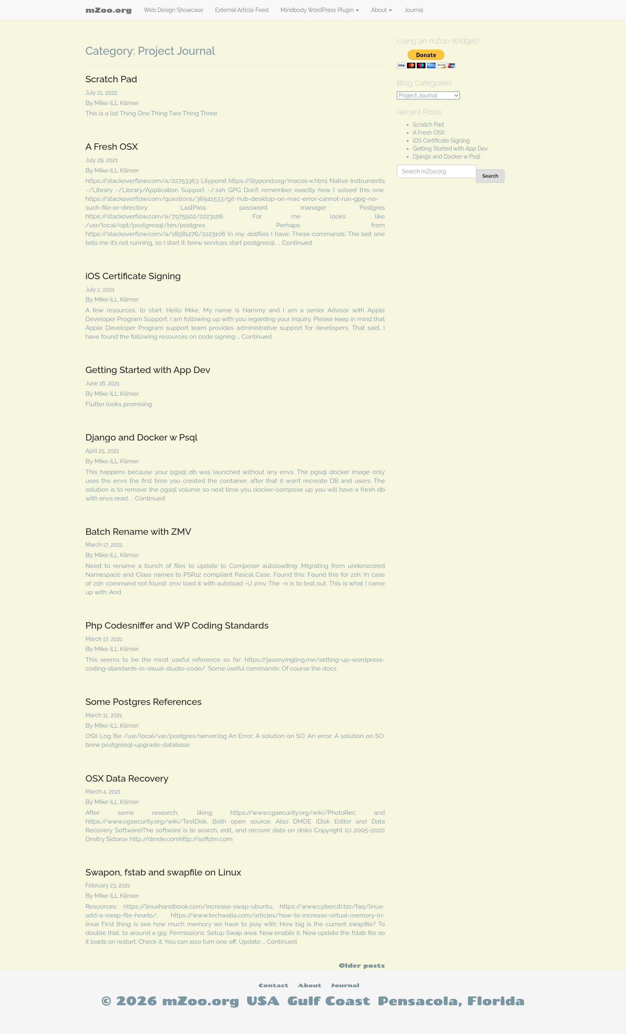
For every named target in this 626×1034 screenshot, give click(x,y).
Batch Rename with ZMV (138, 531)
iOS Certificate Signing (133, 275)
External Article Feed (242, 10)
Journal (413, 10)
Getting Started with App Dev (147, 369)
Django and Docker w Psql (141, 437)
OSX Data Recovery (126, 778)
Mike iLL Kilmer (117, 103)
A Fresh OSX (111, 146)
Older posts (362, 965)
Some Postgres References (143, 701)
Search (490, 176)
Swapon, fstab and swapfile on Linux (163, 872)
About (381, 10)
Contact (273, 985)
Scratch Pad (111, 78)
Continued (297, 242)
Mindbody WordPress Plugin (320, 10)
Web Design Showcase (173, 10)
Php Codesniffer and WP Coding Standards (177, 625)
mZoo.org (108, 10)
